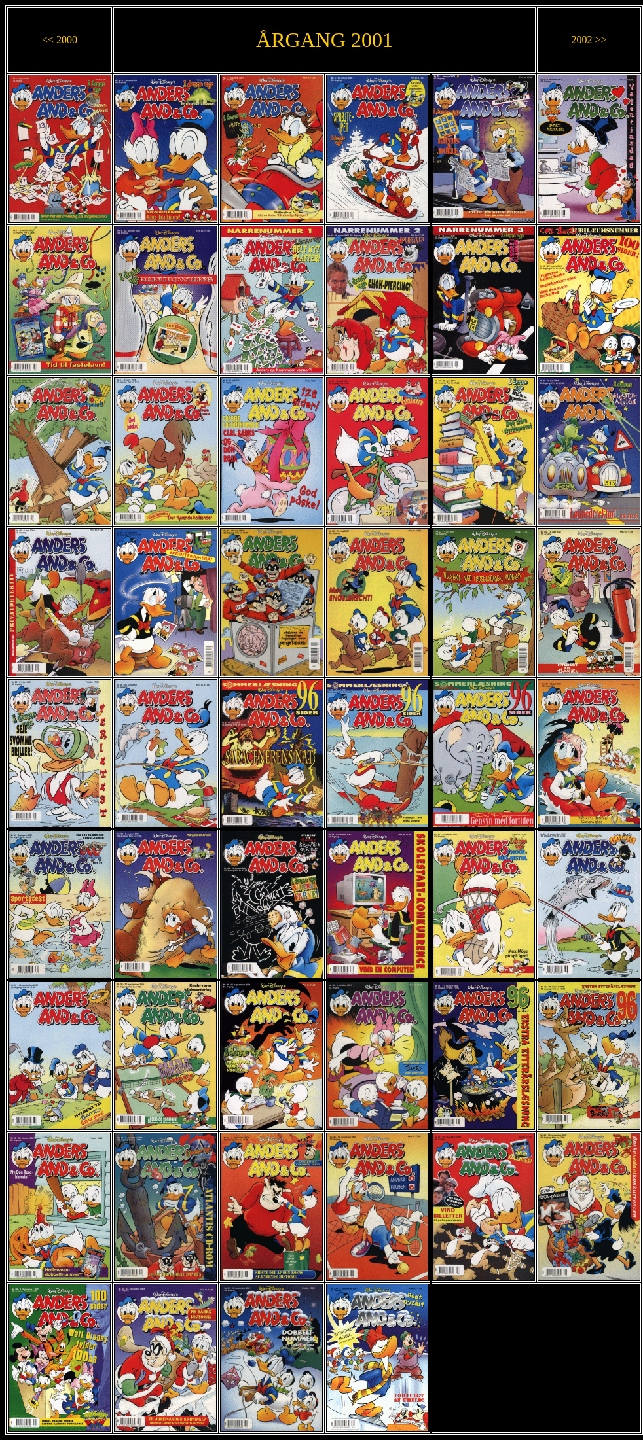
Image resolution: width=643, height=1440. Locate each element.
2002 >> (588, 39)
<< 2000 (59, 39)
